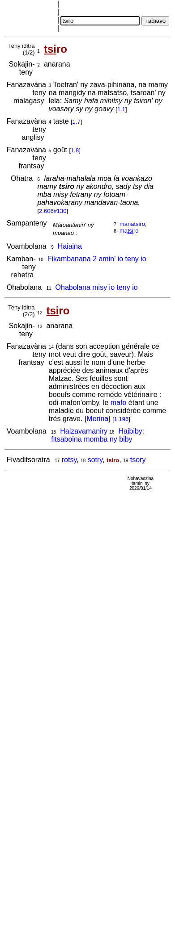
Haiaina (70, 246)
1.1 (121, 109)
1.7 (77, 121)
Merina (97, 418)
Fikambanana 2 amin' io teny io (96, 259)
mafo (119, 402)
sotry (95, 460)
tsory (138, 460)
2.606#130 (52, 211)
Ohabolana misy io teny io (96, 287)
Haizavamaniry (83, 431)
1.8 (75, 150)
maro (129, 230)
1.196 (121, 419)
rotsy (69, 460)
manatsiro (132, 224)
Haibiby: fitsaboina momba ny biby (97, 435)
